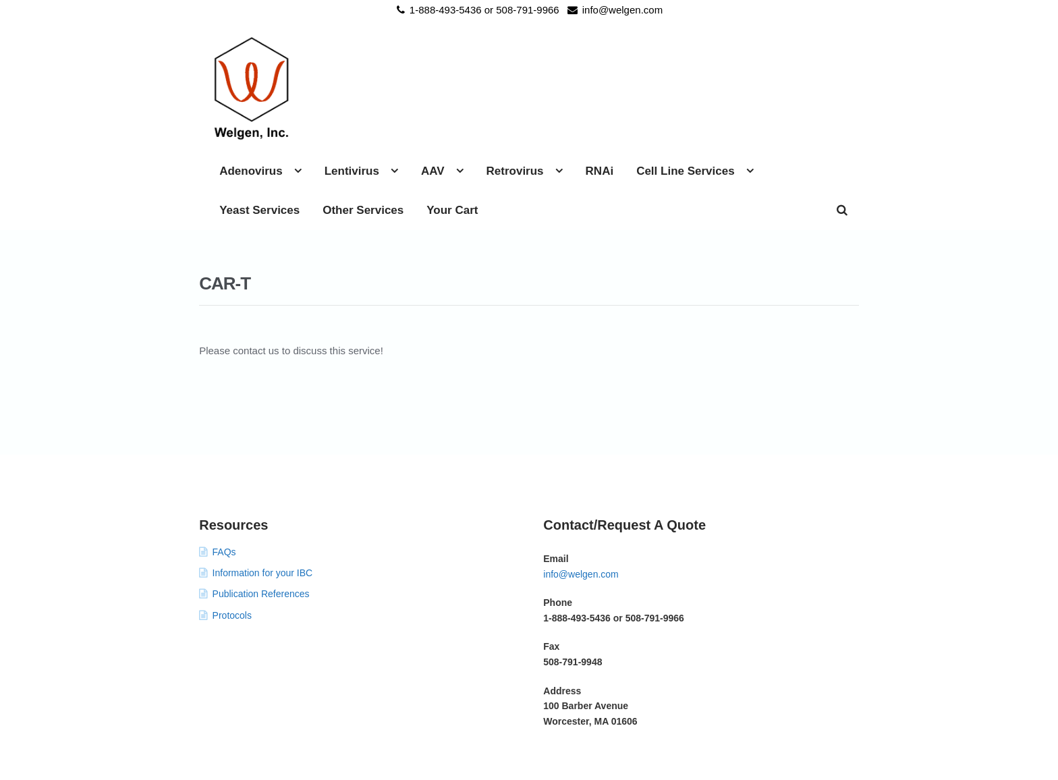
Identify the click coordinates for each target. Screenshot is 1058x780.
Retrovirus (680, 55)
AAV (598, 55)
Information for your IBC (263, 494)
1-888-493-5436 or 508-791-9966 (475, 10)
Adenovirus (416, 55)
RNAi (765, 55)
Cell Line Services (434, 94)
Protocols (232, 537)
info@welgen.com (613, 10)
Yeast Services (565, 94)
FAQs (224, 473)
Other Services (668, 94)
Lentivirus (517, 55)
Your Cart (757, 94)
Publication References (261, 515)
